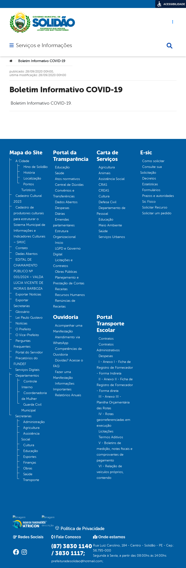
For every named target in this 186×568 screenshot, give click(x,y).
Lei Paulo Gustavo (29, 317)
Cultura (28, 445)
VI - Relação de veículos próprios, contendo (110, 472)
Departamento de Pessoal (111, 211)
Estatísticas (150, 184)
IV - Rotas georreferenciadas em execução (113, 419)
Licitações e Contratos (63, 263)
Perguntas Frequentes (22, 343)
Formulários (151, 190)
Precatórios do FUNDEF (26, 361)
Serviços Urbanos (112, 237)
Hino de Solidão (35, 167)
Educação (30, 451)
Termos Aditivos (111, 437)
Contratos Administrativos (108, 347)
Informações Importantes (63, 386)
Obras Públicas (66, 271)
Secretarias (23, 416)
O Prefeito (23, 329)
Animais (104, 173)
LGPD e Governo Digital (67, 251)
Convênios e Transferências (64, 193)
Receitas (61, 289)
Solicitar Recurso (154, 207)
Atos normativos (67, 179)
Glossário (23, 312)
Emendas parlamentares (64, 222)
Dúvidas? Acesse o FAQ (68, 363)
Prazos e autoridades (158, 196)
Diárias (60, 214)
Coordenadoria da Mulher (34, 396)
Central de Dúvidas (69, 185)
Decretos (149, 178)
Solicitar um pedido (156, 213)
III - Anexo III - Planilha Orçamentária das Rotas (113, 402)
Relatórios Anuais (68, 395)
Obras (27, 468)
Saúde (27, 474)
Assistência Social (30, 436)
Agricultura (31, 428)
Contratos (106, 338)
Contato (22, 248)
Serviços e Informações (44, 45)
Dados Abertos (66, 202)
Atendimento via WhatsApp (66, 340)
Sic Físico (149, 201)
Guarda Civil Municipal (31, 407)
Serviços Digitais (27, 370)
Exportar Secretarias (22, 303)
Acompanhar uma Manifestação (67, 328)
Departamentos (27, 375)
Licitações (106, 431)
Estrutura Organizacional (64, 234)
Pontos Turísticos (28, 187)
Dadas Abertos (27, 254)
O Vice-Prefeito (27, 335)
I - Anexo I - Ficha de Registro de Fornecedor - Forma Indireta (115, 367)
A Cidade (22, 161)
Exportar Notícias (28, 294)
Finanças (29, 462)
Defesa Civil (107, 202)
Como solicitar (153, 161)
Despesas (62, 208)
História (29, 172)
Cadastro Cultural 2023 (28, 198)
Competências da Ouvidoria (67, 351)
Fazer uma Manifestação (63, 375)
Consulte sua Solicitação (151, 169)
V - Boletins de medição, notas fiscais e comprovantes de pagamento (114, 451)
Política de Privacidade (79, 528)
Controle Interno (29, 384)
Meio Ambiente (110, 225)
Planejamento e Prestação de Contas (68, 280)
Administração (34, 422)
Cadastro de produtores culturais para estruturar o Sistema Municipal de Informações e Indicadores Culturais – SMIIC (29, 225)
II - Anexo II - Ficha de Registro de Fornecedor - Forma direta (115, 385)
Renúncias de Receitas (64, 303)
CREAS (104, 190)
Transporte (31, 480)
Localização (32, 178)
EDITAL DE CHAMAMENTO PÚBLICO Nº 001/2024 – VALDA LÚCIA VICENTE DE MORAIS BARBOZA (28, 274)
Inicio (59, 242)
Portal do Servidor (29, 352)
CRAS (103, 185)
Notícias (21, 323)
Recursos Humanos (70, 295)
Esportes (29, 457)
